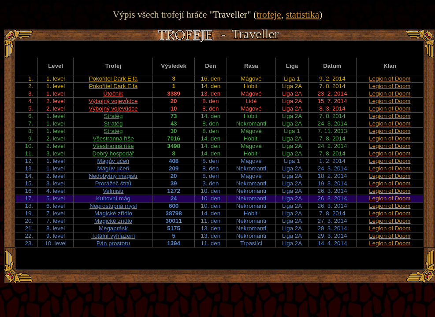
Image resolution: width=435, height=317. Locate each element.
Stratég (113, 116)
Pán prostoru (113, 243)
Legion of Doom (389, 78)
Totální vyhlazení (113, 235)
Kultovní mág (113, 198)
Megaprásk (113, 228)
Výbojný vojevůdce (113, 101)
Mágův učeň (113, 161)
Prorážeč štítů (113, 183)
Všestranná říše (113, 138)
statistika (302, 14)
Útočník (113, 93)
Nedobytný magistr (113, 176)
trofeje (269, 14)
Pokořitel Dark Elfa (113, 78)
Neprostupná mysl (113, 206)
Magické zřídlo (113, 213)
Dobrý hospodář (113, 153)
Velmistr (113, 191)
